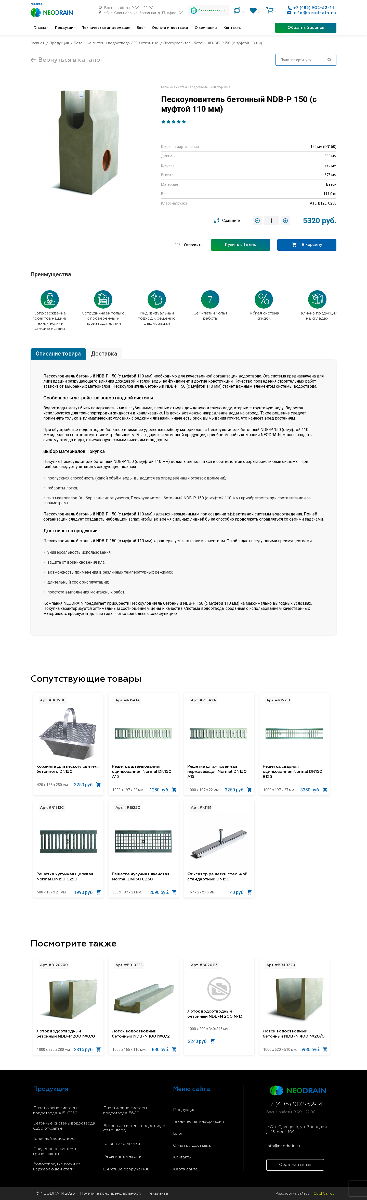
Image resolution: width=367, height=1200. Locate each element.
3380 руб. (313, 789)
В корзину (307, 245)
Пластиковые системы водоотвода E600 (125, 1110)
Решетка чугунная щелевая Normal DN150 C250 (64, 876)
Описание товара (58, 353)
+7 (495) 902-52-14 (313, 8)
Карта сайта (185, 1169)
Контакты (233, 28)
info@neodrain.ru (314, 13)
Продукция (65, 28)
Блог (141, 28)
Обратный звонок (305, 28)
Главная (41, 28)
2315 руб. (87, 1049)
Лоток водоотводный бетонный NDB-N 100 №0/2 (141, 1034)
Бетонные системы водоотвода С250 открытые (64, 1126)
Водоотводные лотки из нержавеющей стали (56, 1166)
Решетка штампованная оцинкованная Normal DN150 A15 (142, 772)
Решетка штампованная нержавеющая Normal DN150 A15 (217, 772)
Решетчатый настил (122, 1157)
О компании (206, 28)
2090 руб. (162, 892)
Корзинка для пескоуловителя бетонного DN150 (68, 769)
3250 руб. (87, 784)
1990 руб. (87, 892)
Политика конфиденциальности (111, 1194)
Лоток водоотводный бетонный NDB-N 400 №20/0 (294, 1034)
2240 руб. (201, 1041)
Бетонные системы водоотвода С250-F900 (134, 1128)
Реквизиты (157, 1194)
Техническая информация (106, 28)
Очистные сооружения (125, 1169)
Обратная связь (295, 1165)
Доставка (104, 353)
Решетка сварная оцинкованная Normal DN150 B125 (292, 772)
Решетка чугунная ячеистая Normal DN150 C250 (140, 876)
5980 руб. (313, 1049)
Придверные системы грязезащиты (54, 1151)
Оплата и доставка (170, 28)
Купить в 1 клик (240, 245)
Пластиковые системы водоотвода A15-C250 (55, 1110)
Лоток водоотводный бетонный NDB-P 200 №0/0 (65, 1034)
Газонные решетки (121, 1144)
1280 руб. (162, 789)
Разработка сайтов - (305, 1193)
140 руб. (239, 892)
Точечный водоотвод (53, 1139)
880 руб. (164, 1049)
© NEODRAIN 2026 (55, 1194)
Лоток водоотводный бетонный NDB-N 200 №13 (214, 1014)
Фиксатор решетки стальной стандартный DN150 (217, 876)
